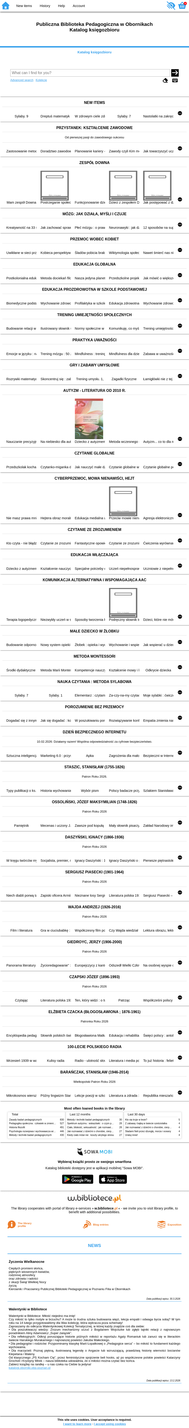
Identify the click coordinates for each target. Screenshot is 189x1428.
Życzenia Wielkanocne (26, 1262)
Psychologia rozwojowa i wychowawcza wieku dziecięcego (39, 1131)
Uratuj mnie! (131, 1135)
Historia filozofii (17, 1127)
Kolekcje (41, 80)
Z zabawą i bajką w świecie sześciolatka (146, 1123)
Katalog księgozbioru (94, 52)
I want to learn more (77, 1424)
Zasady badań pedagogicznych (25, 1119)
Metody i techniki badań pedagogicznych (30, 1135)
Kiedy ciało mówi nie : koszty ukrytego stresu (90, 1135)
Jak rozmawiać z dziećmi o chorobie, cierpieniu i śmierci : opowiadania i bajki (107, 1131)
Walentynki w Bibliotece (28, 1309)
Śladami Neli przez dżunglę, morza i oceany (148, 1131)
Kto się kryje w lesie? (136, 1119)
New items (24, 6)
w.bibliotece (106, 1208)
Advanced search (21, 80)
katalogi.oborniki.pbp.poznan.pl (30, 1368)
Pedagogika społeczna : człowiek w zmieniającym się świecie (41, 1123)
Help (61, 6)
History (45, 6)
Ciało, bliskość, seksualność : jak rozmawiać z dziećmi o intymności (102, 1127)
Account (79, 6)
